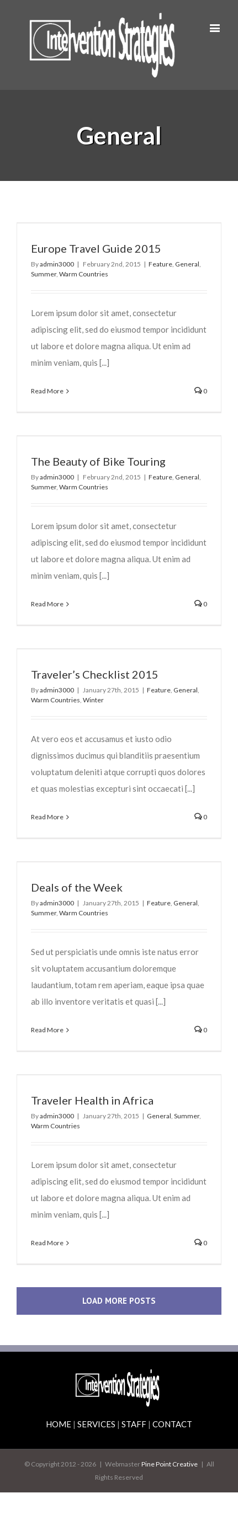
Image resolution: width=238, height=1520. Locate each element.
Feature (160, 264)
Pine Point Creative (169, 1464)
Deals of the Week (77, 887)
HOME (58, 1424)
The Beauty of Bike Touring (98, 461)
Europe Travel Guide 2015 (96, 248)
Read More (47, 391)
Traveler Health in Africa (92, 1100)
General (187, 264)
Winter (93, 700)
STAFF (133, 1424)
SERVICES (96, 1424)
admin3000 (57, 264)
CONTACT (172, 1424)
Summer (43, 274)
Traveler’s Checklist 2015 (94, 674)
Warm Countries (83, 274)
